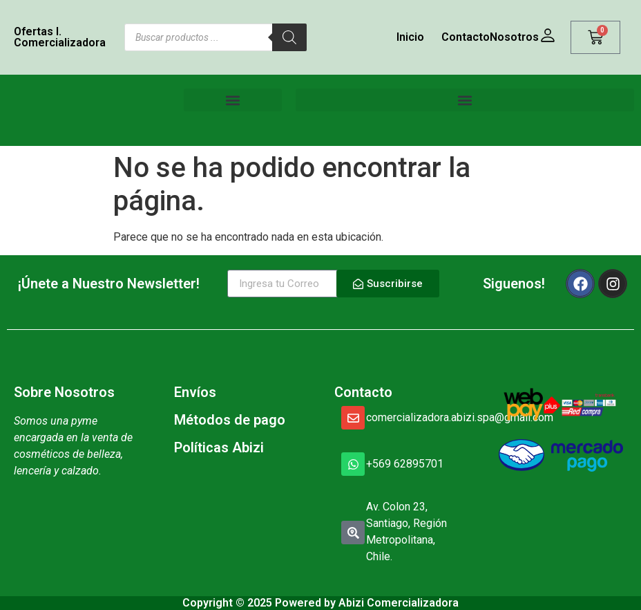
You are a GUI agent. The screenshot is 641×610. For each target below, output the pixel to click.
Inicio (410, 37)
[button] (233, 100)
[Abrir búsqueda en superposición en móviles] (215, 37)
